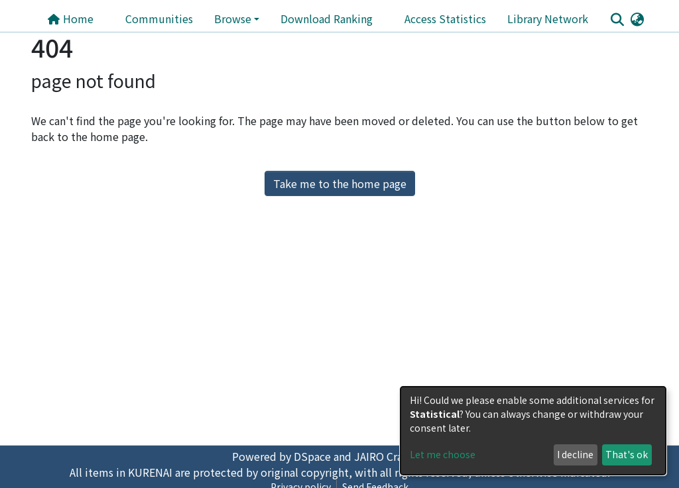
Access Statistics (445, 18)
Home (70, 18)
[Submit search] (617, 19)
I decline (575, 454)
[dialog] (533, 431)
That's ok (626, 454)
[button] (637, 18)
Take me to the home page (339, 183)
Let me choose (442, 454)
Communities (159, 18)
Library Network (547, 18)
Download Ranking (326, 18)
